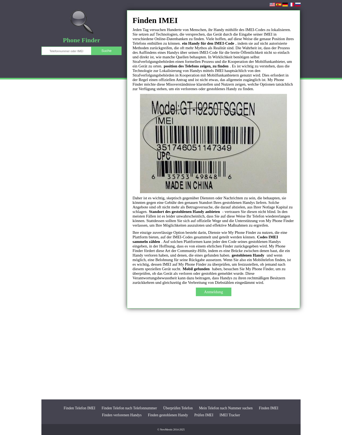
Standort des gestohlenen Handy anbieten (184, 211)
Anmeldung (213, 292)
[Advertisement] (171, 353)
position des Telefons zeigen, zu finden (196, 66)
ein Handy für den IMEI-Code (208, 43)
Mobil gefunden (195, 269)
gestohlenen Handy (248, 255)
